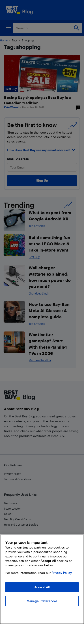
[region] (42, 579)
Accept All (42, 587)
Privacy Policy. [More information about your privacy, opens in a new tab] (62, 573)
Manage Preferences (42, 601)
